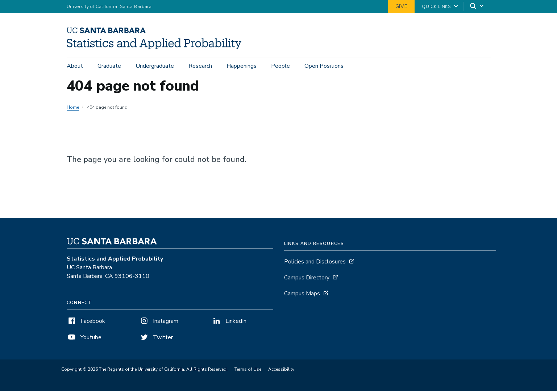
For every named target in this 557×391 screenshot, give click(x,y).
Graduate (109, 66)
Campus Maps (302, 294)
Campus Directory (306, 278)
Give (401, 6)
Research (200, 66)
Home (73, 107)
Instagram (158, 321)
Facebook (86, 321)
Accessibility (281, 369)
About (75, 66)
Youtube (84, 337)
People (280, 66)
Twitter (156, 337)
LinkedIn (229, 321)
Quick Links (436, 6)
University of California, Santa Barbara (109, 6)
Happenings (241, 66)
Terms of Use (247, 369)
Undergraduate (155, 66)
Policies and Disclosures (315, 262)
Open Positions (324, 66)
